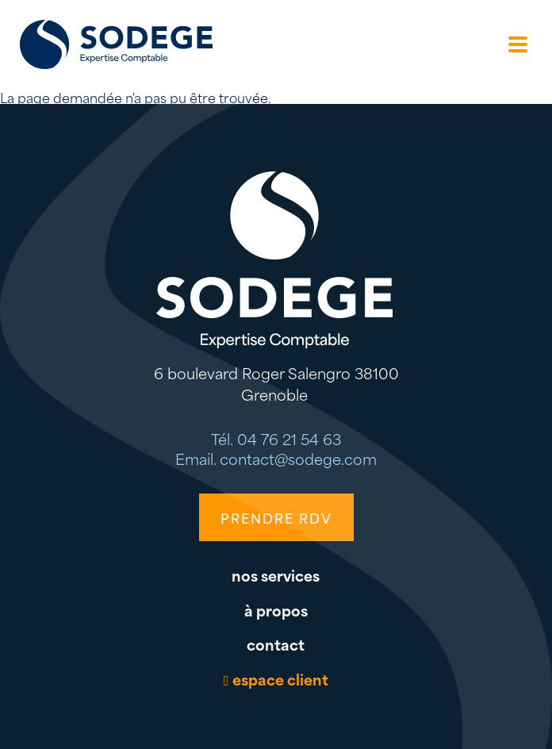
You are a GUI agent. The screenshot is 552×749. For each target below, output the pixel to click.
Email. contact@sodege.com (276, 458)
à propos (276, 609)
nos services (276, 574)
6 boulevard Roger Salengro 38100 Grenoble (276, 383)
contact (276, 643)
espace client (280, 678)
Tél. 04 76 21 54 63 (276, 438)
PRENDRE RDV (276, 517)
